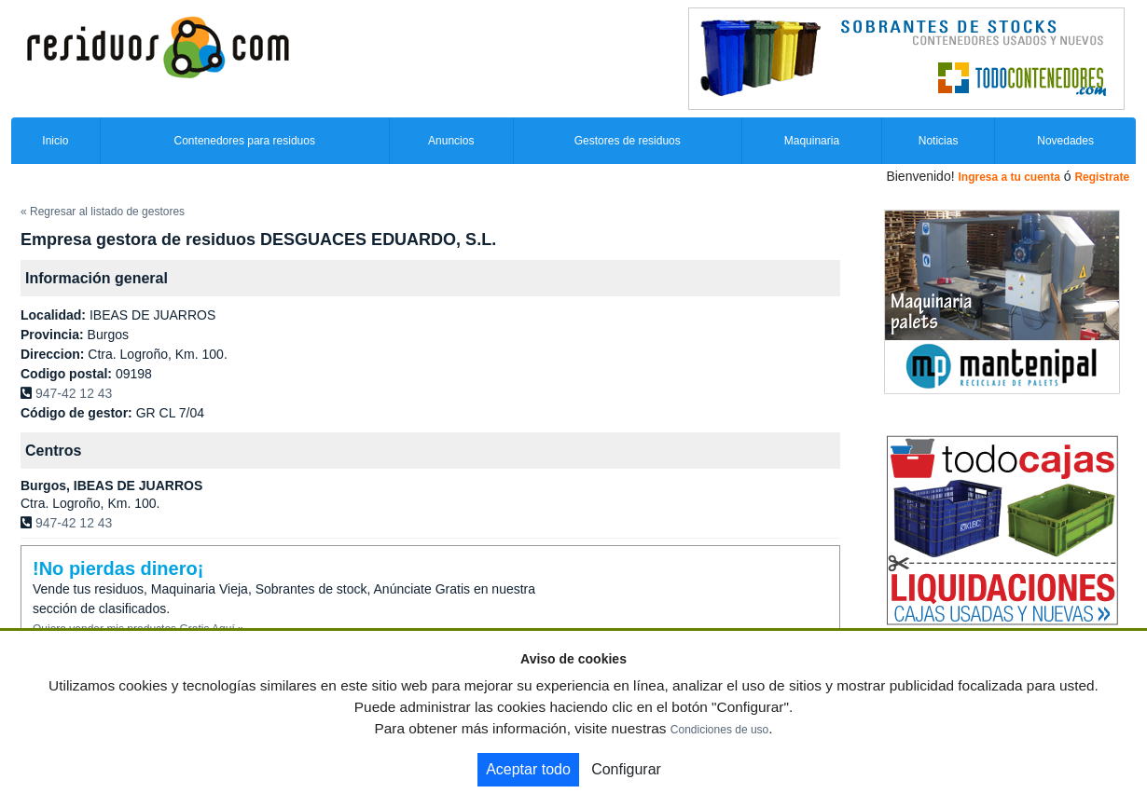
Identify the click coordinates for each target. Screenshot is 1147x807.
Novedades (1065, 140)
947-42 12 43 (74, 393)
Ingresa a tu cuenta (1008, 177)
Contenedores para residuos (244, 140)
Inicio (55, 140)
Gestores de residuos (627, 140)
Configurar (626, 769)
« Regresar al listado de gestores (103, 211)
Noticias (939, 140)
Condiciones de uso (719, 729)
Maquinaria (811, 140)
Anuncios (451, 140)
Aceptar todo (528, 769)
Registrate (1101, 177)
